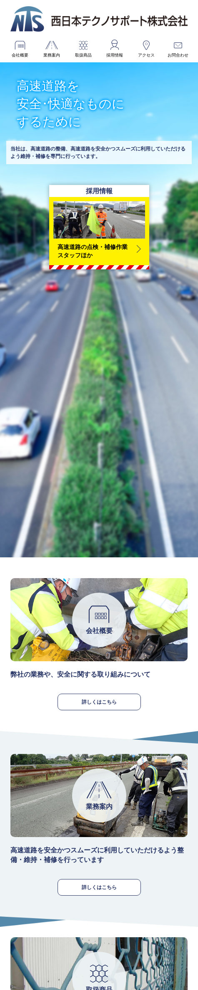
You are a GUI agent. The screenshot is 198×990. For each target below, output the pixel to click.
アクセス (146, 55)
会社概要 (20, 55)
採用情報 (114, 55)
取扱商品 (83, 55)
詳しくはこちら (99, 701)
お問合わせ (178, 55)
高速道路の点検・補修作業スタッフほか (93, 251)
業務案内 (51, 55)
